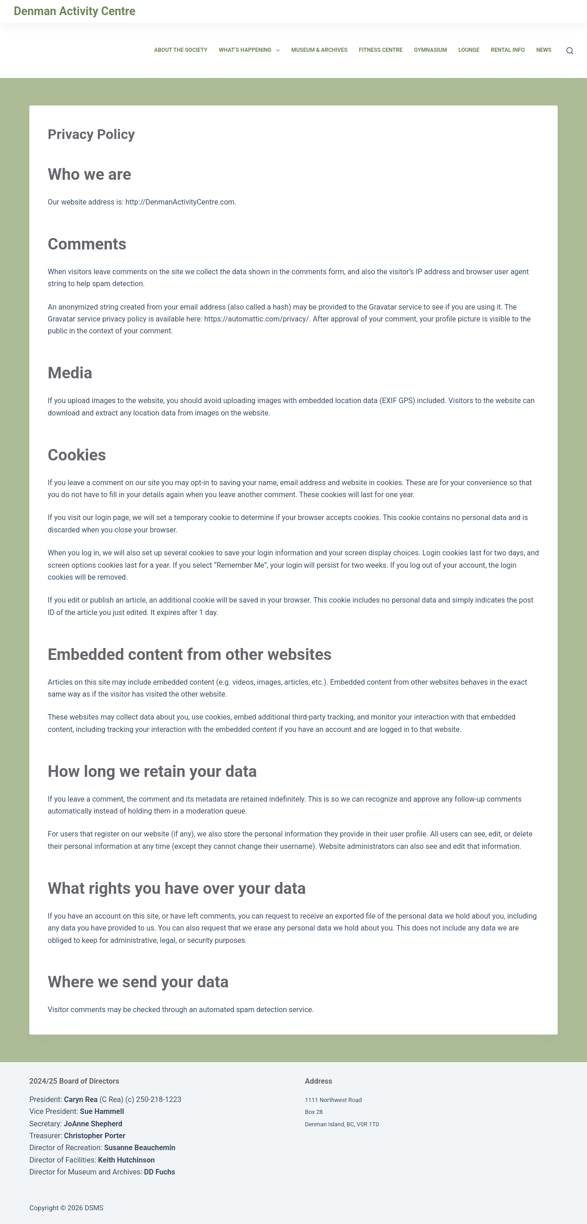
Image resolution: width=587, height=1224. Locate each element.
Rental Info (508, 50)
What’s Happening (251, 50)
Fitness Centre (381, 50)
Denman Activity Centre (74, 11)
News (543, 50)
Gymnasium (430, 50)
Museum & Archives (319, 50)
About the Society (180, 50)
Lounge (469, 50)
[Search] (569, 50)
